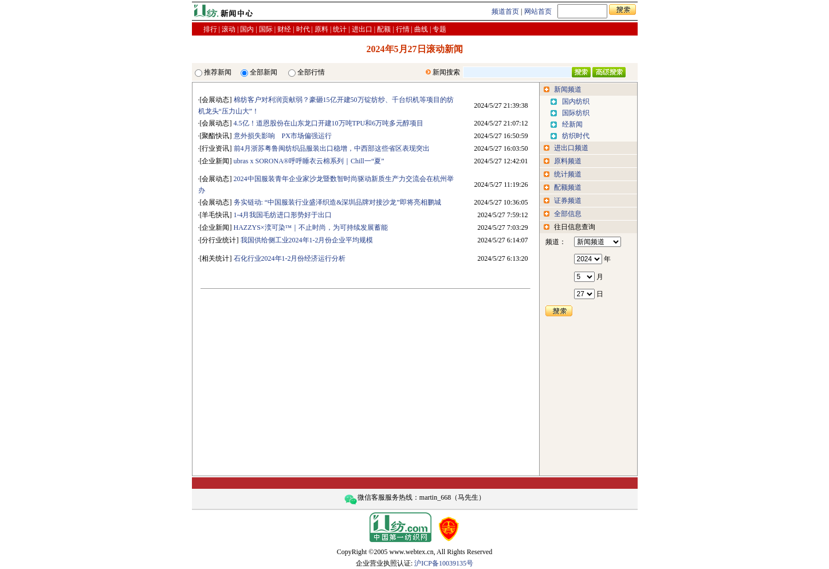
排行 (210, 29)
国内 (247, 29)
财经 (284, 29)
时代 (303, 29)
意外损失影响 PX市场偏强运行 (283, 136)
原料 (321, 29)
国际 (266, 29)
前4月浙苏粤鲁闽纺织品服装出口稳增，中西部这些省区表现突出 (332, 148)
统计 (340, 29)
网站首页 (538, 11)
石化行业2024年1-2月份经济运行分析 (290, 258)
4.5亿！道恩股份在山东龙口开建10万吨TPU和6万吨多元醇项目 (329, 123)
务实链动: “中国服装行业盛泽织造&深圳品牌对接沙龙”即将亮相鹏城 (337, 202)
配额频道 (568, 187)
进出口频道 (571, 148)
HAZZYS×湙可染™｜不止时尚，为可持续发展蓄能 (311, 227)
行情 (403, 29)
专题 (439, 29)
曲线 (421, 29)
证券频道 (568, 201)
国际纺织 (576, 113)
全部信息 (568, 214)
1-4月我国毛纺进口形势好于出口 (283, 215)
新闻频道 (568, 89)
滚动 (228, 29)
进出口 (362, 29)
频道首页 (505, 11)
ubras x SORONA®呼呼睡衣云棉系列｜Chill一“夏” (309, 161)
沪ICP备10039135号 (443, 563)
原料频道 (568, 161)
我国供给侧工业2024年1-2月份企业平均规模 (307, 240)
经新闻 (572, 124)
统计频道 (568, 174)
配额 (384, 29)
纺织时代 (576, 136)
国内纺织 (576, 101)
